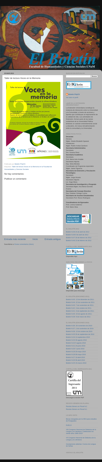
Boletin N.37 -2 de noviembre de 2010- (80, 328)
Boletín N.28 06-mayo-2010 (76, 354)
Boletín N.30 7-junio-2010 (75, 349)
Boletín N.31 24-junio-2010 (75, 346)
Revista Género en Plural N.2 (76, 406)
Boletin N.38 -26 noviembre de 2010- (79, 326)
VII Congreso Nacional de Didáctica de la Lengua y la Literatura (81, 439)
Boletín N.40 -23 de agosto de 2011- (79, 314)
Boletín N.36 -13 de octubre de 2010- (79, 331)
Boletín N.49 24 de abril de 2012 (77, 232)
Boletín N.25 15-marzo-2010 (76, 363)
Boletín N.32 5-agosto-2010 (76, 343)
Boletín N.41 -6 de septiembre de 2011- (80, 311)
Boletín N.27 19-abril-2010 (75, 357)
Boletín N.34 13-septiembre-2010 (78, 337)
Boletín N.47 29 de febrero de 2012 (78, 238)
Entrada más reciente (15, 239)
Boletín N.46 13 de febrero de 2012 (78, 240)
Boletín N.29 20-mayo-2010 (76, 351)
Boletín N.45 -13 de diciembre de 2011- (80, 299)
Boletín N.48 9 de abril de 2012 (77, 235)
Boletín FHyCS (74, 94)
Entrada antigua (53, 239)
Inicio (35, 239)
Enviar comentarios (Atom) (24, 244)
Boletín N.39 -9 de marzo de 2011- (78, 317)
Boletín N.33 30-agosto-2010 (76, 340)
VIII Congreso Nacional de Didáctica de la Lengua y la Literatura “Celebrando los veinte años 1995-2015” (81, 431)
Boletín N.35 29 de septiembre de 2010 (80, 334)
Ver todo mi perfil (72, 97)
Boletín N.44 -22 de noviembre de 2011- (80, 302)
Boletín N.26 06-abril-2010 (75, 360)
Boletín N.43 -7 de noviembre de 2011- (80, 305)
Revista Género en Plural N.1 (76, 409)
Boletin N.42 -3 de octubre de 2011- (79, 308)
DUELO (69, 425)
